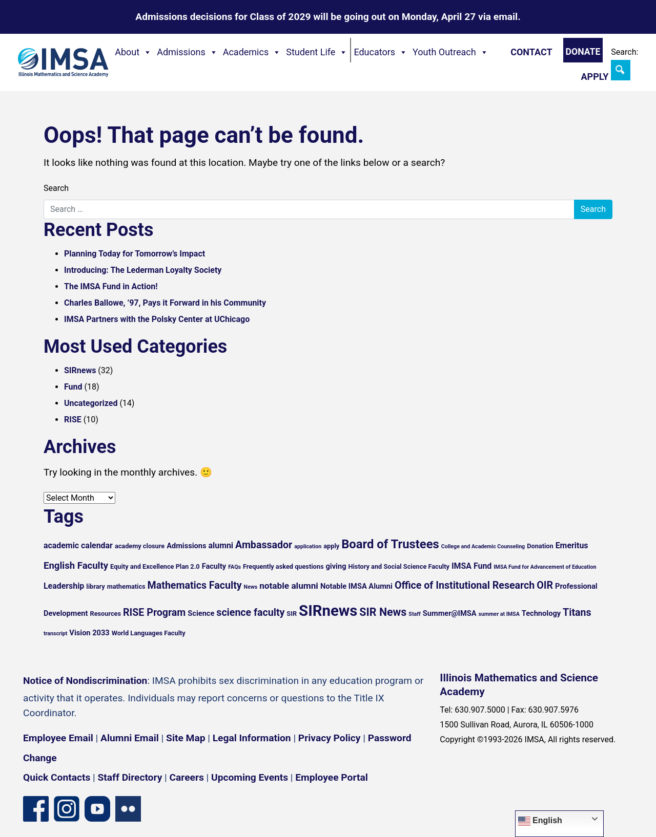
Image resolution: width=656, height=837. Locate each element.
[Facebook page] (36, 808)
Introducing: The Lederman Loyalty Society (142, 270)
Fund (73, 387)
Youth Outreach (450, 52)
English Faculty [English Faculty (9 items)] (76, 565)
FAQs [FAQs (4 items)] (234, 567)
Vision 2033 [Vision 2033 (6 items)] (89, 632)
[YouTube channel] (97, 808)
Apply (594, 76)
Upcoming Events (249, 777)
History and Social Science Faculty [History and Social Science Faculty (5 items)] (398, 566)
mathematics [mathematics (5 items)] (126, 586)
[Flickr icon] (128, 808)
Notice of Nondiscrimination (85, 680)
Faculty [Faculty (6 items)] (214, 566)
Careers (187, 777)
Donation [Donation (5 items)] (540, 546)
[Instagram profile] (66, 808)
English (540, 821)
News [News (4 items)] (251, 587)
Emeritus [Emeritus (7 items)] (572, 545)
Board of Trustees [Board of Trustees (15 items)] (390, 544)
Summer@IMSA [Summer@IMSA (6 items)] (450, 613)
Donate (583, 52)
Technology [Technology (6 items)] (541, 613)
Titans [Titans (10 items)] (577, 612)
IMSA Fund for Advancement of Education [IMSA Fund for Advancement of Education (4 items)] (545, 567)
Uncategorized (90, 403)
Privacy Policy (329, 738)
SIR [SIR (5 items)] (291, 613)
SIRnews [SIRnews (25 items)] (328, 610)
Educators (380, 52)
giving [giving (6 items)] (335, 566)
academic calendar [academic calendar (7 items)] (78, 545)
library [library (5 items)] (95, 586)
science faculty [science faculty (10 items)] (250, 612)
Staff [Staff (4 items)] (414, 614)
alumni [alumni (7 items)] (221, 545)
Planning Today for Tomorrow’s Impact (134, 254)
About (133, 52)
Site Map (185, 738)
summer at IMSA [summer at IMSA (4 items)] (498, 614)
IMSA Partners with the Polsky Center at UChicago (157, 319)
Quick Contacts (56, 777)
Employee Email (58, 738)
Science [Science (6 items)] (201, 613)
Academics (252, 52)
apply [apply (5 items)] (331, 546)
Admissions (187, 52)
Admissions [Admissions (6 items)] (186, 545)
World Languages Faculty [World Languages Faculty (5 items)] (149, 633)
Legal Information (252, 738)
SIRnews (80, 370)
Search (56, 188)
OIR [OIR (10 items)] (545, 585)
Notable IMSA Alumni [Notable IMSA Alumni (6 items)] (356, 586)
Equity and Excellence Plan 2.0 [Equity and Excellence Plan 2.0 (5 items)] (155, 566)
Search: (624, 52)
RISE (72, 419)
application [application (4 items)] (307, 546)
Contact (531, 52)
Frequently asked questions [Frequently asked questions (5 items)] (283, 566)
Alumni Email (129, 738)
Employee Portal (331, 777)
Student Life (316, 52)
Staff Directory (130, 777)
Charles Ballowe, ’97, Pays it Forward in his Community (165, 303)
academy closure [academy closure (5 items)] (140, 546)
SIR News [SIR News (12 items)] (382, 612)
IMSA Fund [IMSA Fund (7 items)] (471, 566)
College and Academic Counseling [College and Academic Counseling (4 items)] (483, 546)
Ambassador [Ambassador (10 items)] (263, 545)
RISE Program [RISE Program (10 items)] (154, 612)
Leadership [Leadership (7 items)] (64, 586)
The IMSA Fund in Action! (111, 286)
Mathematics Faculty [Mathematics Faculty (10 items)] (195, 585)
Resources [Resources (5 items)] (105, 613)
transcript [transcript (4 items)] (55, 633)
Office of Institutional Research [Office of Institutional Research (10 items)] (465, 585)
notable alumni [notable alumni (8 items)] (288, 586)
